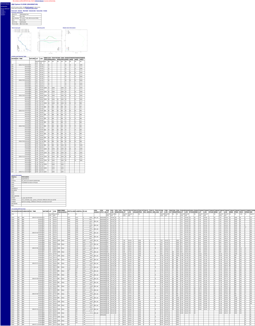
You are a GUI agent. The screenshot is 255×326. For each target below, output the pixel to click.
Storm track (14, 10)
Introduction (4, 6)
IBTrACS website (29, 7)
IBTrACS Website (39, 1)
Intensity (20, 10)
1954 (12, 4)
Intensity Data (32, 10)
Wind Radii (25, 10)
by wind (2, 12)
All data (45, 10)
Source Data (39, 10)
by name (2, 10)
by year (2, 9)
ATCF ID (2, 15)
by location (3, 13)
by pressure (3, 11)
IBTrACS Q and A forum (31, 8)
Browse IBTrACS (5, 8)
